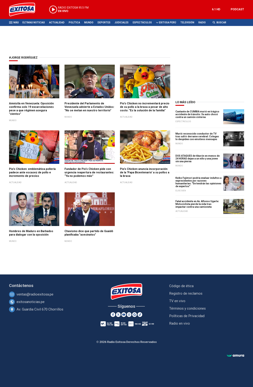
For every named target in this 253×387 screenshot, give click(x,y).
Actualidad (57, 22)
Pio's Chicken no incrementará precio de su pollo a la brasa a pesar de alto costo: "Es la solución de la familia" (144, 107)
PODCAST (237, 9)
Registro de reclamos (185, 293)
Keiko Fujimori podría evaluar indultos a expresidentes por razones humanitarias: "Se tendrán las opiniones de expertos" (198, 182)
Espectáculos (142, 22)
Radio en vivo (179, 323)
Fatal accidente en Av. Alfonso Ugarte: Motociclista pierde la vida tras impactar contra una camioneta (197, 204)
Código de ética (181, 286)
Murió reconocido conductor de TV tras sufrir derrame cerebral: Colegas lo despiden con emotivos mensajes (197, 136)
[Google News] (134, 314)
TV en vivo (177, 301)
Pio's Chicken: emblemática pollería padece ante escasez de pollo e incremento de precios (32, 172)
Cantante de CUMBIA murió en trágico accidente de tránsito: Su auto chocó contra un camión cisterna (197, 114)
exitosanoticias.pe (31, 302)
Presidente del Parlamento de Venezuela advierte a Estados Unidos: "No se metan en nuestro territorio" (89, 107)
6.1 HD (216, 9)
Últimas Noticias (33, 22)
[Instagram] (129, 314)
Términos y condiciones (187, 308)
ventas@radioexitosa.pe (35, 294)
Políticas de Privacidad (186, 316)
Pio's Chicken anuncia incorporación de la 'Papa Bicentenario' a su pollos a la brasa (144, 172)
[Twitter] (118, 314)
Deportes (104, 22)
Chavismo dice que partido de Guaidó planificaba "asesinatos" (89, 232)
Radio (202, 22)
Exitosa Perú (167, 22)
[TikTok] (140, 314)
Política (74, 22)
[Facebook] (113, 314)
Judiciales (121, 22)
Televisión (187, 22)
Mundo (88, 22)
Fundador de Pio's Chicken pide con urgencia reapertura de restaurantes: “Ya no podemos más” (89, 172)
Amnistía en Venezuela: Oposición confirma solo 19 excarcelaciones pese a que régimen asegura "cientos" (31, 109)
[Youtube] (123, 314)
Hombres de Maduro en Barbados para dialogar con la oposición (31, 232)
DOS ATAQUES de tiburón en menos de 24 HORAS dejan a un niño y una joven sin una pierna (197, 158)
